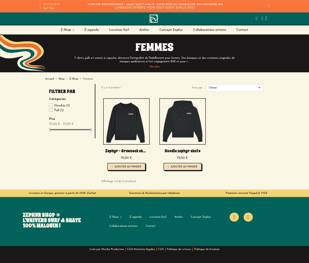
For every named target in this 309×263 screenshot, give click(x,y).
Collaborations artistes (209, 30)
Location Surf (119, 30)
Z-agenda (91, 30)
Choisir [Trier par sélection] (235, 87)
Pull (59, 110)
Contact (242, 30)
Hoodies (62, 105)
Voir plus (154, 66)
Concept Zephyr (171, 30)
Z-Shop (67, 29)
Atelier (144, 30)
